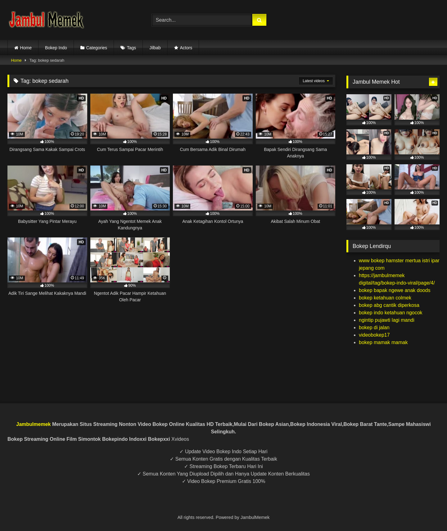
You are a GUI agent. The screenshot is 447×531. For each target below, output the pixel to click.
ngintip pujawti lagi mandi (386, 320)
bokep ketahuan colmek (385, 297)
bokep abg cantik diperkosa (389, 305)
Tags (131, 47)
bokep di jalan (374, 327)
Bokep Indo (56, 47)
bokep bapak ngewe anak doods (394, 290)
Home (26, 47)
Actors (186, 47)
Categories (96, 47)
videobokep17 (374, 335)
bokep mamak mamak (383, 342)
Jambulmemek (33, 424)
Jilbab (155, 47)
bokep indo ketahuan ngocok (390, 312)
